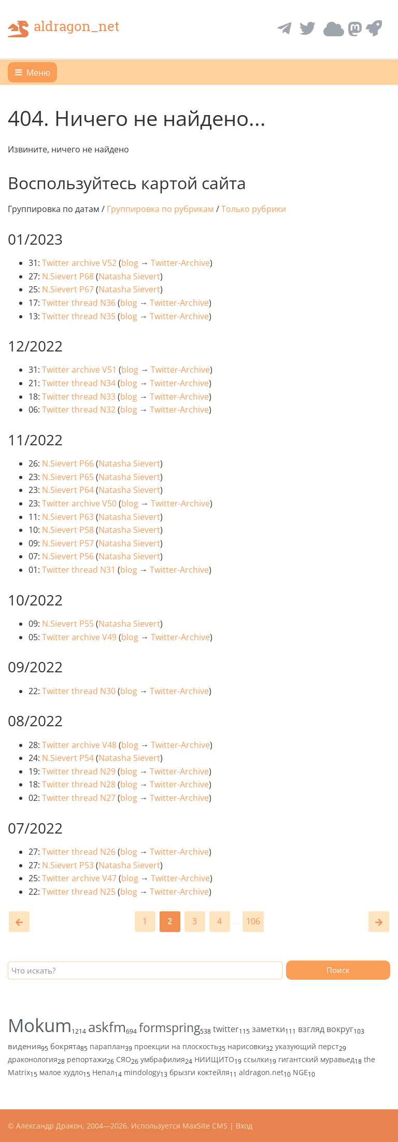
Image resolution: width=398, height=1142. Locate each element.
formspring (169, 1027)
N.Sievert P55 (68, 623)
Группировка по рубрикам (160, 209)
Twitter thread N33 (79, 396)
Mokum (40, 1025)
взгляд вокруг (325, 1029)
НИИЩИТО (214, 1059)
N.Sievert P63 (68, 517)
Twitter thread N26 (79, 851)
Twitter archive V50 (79, 503)
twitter (226, 1029)
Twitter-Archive (180, 263)
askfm (107, 1027)
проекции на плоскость (176, 1046)
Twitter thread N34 (79, 383)
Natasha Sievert (129, 276)
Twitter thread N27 (79, 797)
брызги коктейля (199, 1072)
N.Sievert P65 (68, 477)
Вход (244, 1126)
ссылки (256, 1059)
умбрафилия (162, 1059)
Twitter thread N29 (79, 771)
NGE (300, 1072)
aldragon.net (261, 1072)
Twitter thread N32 (79, 409)
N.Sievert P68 (68, 276)
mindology (142, 1072)
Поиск (338, 970)
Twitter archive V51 (79, 369)
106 (253, 921)
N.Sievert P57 (68, 543)
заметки (268, 1029)
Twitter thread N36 (79, 302)
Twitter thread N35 (79, 316)
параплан (107, 1046)
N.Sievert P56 (68, 556)
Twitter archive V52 (79, 263)
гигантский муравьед (316, 1059)
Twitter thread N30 (79, 691)
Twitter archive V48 (79, 745)
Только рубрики (253, 209)
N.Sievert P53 (68, 865)
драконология (33, 1059)
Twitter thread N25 (79, 891)
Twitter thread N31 (79, 569)
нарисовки (247, 1046)
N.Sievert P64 (68, 490)
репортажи (87, 1059)
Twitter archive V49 (79, 637)
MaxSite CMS (205, 1126)
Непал (103, 1072)
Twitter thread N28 (79, 784)
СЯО (123, 1059)
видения (24, 1046)
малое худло (61, 1072)
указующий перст (307, 1046)
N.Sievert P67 (68, 289)
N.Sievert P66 (68, 463)
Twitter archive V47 (79, 878)
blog (129, 263)
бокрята (65, 1046)
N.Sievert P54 (68, 758)
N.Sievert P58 (68, 529)
